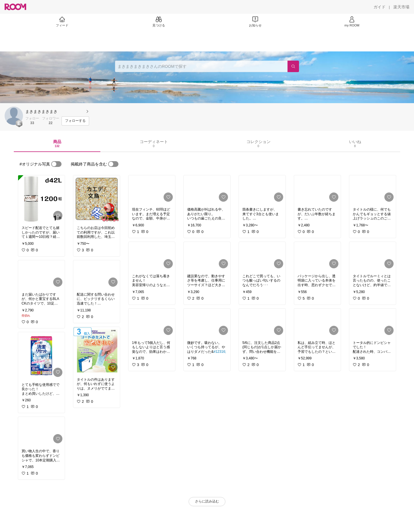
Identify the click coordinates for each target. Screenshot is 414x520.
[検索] (293, 66)
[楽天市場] (401, 6)
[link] (41, 198)
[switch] (56, 164)
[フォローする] (75, 121)
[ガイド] (379, 6)
